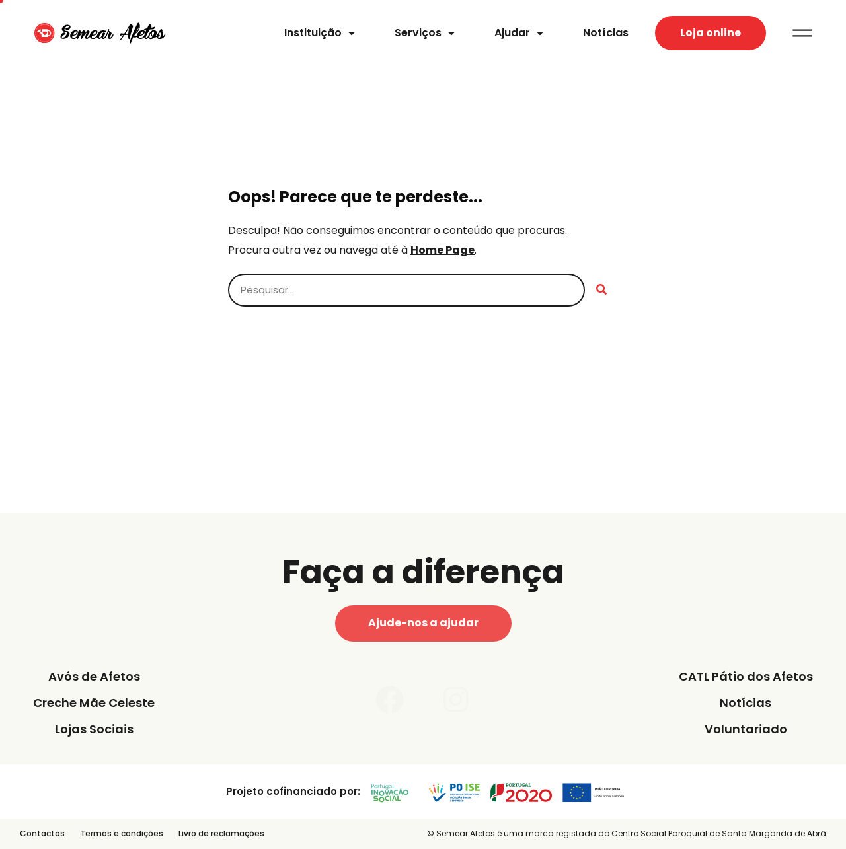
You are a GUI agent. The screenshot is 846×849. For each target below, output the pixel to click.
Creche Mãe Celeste (94, 702)
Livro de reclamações (221, 833)
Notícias (606, 32)
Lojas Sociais (94, 729)
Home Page (442, 250)
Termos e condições (121, 833)
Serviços (425, 33)
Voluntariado (746, 729)
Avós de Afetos (94, 676)
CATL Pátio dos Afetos (746, 676)
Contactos (42, 833)
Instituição (319, 33)
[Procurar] (601, 290)
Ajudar (518, 33)
